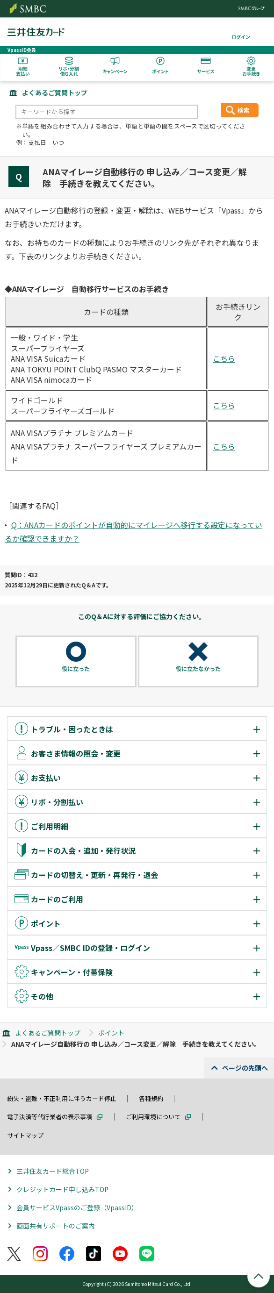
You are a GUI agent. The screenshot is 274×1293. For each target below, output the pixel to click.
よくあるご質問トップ (54, 92)
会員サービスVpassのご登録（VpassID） (77, 1207)
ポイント (111, 1032)
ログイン (240, 36)
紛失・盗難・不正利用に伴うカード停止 (61, 1098)
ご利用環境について (153, 1116)
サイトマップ (25, 1135)
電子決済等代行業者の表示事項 (49, 1116)
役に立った (76, 668)
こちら (224, 358)
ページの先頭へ (245, 1067)
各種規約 (151, 1098)
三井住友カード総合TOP (52, 1171)
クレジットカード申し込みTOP (62, 1189)
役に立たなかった (198, 668)
